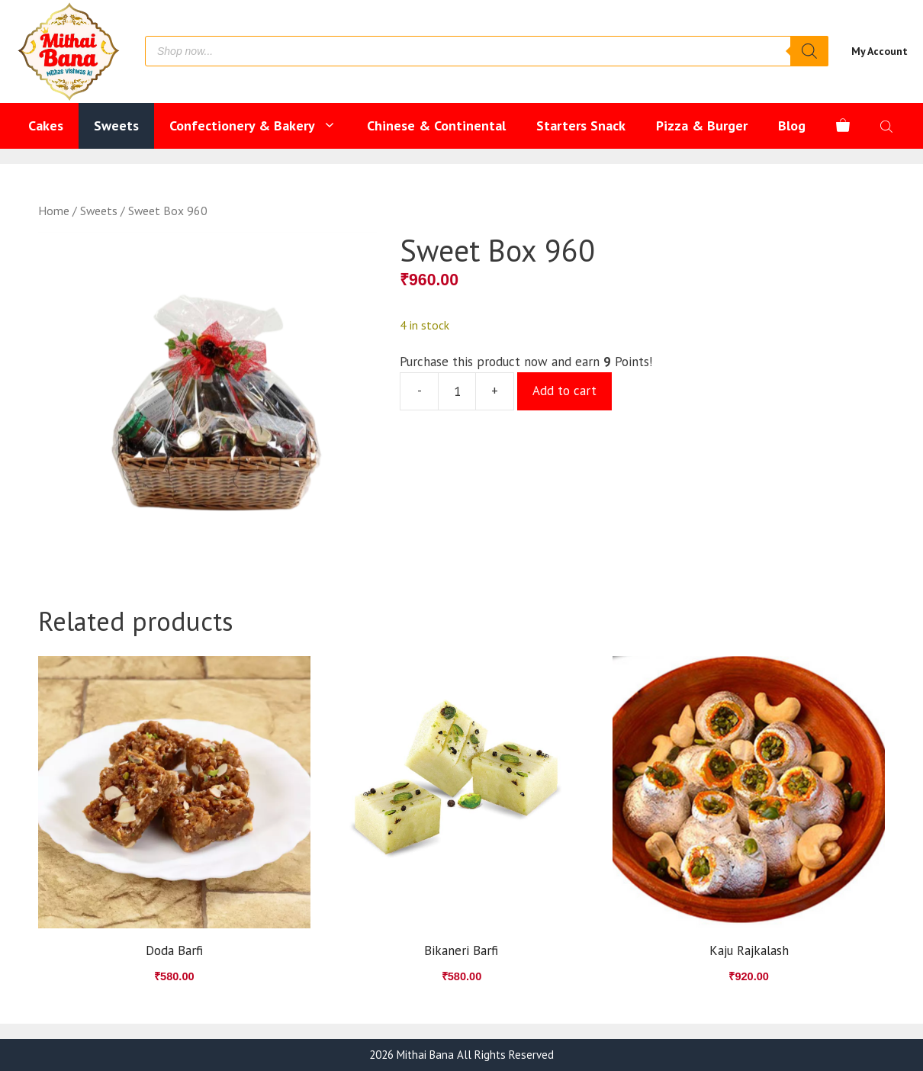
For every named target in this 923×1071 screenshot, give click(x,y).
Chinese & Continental (436, 125)
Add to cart (564, 390)
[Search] (809, 51)
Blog (792, 125)
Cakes (45, 125)
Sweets (116, 125)
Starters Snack (581, 125)
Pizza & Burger (702, 125)
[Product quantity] (457, 391)
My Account (879, 51)
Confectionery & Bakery (260, 126)
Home (53, 210)
